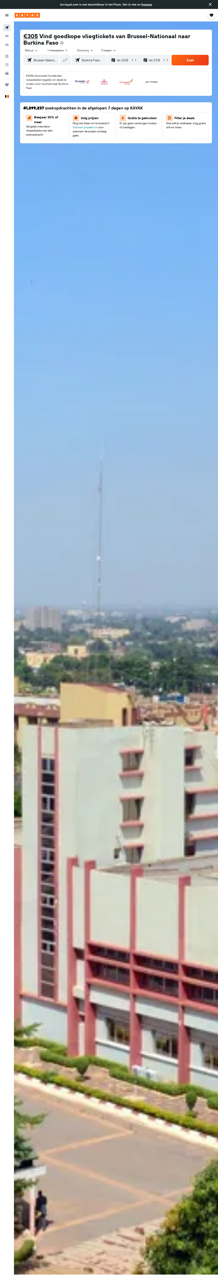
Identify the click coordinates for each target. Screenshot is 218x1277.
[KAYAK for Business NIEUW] (7, 73)
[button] (210, 4)
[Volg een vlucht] (7, 65)
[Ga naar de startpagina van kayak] (27, 15)
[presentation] (62, 43)
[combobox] (85, 50)
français (146, 4)
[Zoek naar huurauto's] (7, 45)
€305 (30, 36)
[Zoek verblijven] (7, 36)
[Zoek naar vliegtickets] (7, 28)
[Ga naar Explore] (7, 56)
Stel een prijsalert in (85, 127)
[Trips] (7, 85)
